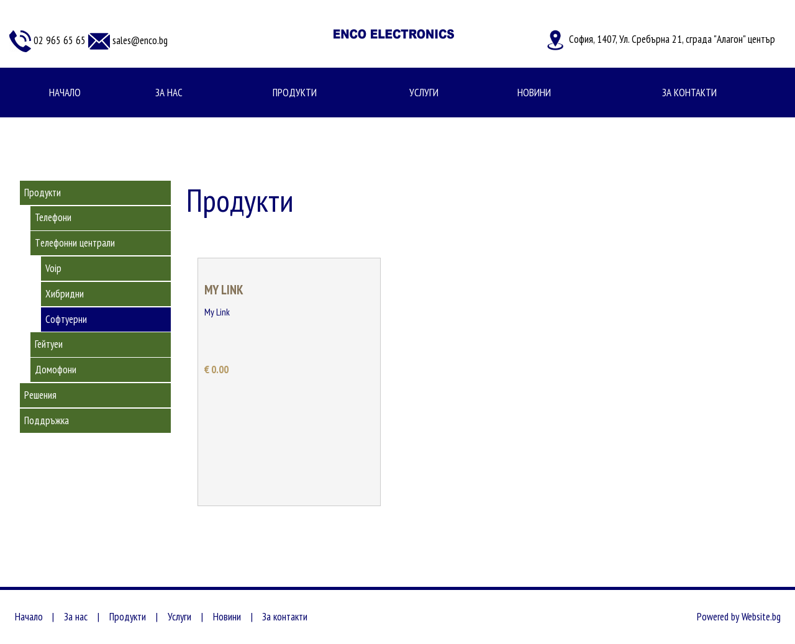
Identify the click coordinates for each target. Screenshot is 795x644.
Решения (40, 395)
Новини (534, 92)
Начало (65, 92)
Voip (53, 268)
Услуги (423, 92)
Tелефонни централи (75, 243)
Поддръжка (46, 420)
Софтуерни (66, 319)
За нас (169, 92)
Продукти (295, 92)
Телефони (53, 217)
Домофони (55, 369)
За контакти (689, 92)
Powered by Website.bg (739, 617)
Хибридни (64, 294)
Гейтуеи (49, 344)
